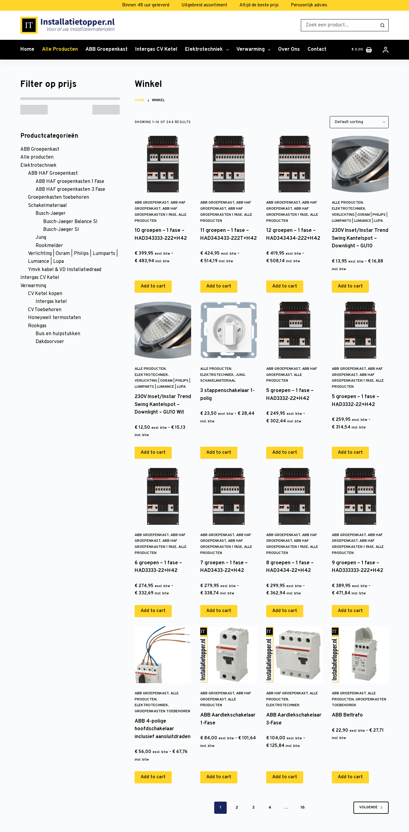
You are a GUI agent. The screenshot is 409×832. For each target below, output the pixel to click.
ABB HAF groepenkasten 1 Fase (70, 182)
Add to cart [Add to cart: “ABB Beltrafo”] (350, 777)
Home (27, 49)
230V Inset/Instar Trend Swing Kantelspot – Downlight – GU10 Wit (163, 405)
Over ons (289, 49)
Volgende (371, 807)
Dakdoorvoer (50, 342)
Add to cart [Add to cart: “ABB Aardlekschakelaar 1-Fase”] (218, 777)
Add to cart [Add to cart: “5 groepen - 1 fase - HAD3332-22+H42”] (284, 453)
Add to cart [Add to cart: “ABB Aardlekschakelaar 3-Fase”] (284, 777)
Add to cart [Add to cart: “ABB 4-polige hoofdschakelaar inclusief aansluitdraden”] (153, 777)
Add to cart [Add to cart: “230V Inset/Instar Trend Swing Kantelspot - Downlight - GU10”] (350, 286)
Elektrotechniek (208, 49)
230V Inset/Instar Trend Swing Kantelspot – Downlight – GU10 (360, 238)
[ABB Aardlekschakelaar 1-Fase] (228, 654)
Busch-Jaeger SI (61, 230)
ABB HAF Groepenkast (287, 693)
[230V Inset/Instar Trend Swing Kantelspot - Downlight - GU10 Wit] (163, 330)
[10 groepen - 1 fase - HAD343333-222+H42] (163, 164)
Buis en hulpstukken (58, 334)
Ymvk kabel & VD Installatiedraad (64, 270)
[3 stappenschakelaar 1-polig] (228, 330)
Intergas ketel (51, 302)
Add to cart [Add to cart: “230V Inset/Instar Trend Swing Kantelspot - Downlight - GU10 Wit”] (153, 453)
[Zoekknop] (382, 25)
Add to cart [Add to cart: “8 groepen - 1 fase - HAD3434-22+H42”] (284, 611)
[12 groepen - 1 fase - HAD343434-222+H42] (294, 164)
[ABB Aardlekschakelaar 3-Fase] (294, 654)
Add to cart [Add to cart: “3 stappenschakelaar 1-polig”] (218, 453)
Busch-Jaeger (51, 214)
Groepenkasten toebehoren (162, 711)
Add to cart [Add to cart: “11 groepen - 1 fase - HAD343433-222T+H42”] (218, 286)
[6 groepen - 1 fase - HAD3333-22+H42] (163, 496)
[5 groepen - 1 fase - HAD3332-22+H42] (294, 330)
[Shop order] (359, 122)
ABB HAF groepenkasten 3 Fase (70, 190)
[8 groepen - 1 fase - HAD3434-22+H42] (294, 496)
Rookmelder (49, 246)
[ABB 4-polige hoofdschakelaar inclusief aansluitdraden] (163, 654)
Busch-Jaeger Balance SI (70, 222)
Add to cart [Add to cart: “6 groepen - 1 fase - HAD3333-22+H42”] (153, 611)
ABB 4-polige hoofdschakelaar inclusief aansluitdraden (163, 729)
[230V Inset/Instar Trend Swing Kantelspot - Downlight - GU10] (360, 164)
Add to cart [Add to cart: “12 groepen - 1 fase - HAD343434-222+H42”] (284, 286)
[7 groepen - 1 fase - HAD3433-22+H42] (228, 496)
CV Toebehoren (44, 310)
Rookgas (37, 326)
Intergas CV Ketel (156, 49)
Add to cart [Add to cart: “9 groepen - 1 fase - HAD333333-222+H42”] (350, 611)
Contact (317, 49)
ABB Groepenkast (106, 49)
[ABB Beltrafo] (360, 654)
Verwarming (254, 49)
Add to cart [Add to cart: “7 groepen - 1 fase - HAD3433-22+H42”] (218, 611)
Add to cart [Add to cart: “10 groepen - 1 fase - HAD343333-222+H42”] (153, 286)
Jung (240, 375)
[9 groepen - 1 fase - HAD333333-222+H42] (360, 496)
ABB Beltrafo (347, 715)
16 (303, 807)
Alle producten (60, 49)
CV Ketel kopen (45, 294)
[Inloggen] (386, 50)
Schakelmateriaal (217, 380)
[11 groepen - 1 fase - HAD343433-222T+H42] (228, 164)
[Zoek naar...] (338, 25)
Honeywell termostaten (54, 318)
